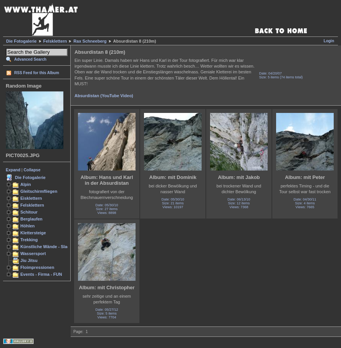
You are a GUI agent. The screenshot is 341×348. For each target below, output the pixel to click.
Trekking (29, 239)
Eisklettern (31, 198)
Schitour (29, 212)
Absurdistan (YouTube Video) (103, 95)
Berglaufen (31, 219)
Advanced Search (30, 59)
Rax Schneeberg (89, 41)
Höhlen (27, 226)
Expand (13, 169)
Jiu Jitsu (29, 260)
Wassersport (33, 253)
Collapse (32, 169)
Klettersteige (33, 232)
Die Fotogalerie (21, 41)
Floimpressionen (37, 267)
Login (329, 41)
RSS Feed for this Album (36, 73)
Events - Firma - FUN (41, 274)
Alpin (25, 184)
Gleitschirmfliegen (38, 191)
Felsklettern (55, 41)
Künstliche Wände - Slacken (48, 246)
